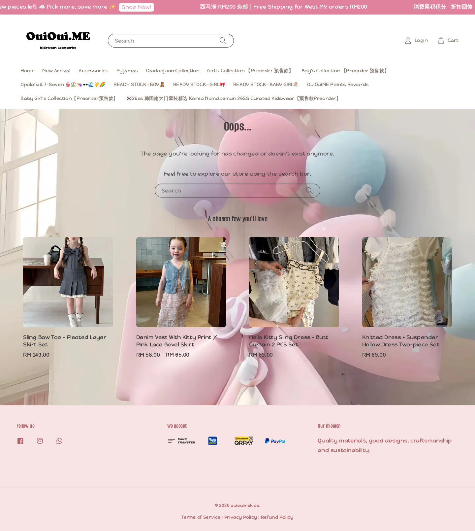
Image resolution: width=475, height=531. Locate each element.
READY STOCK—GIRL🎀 (199, 85)
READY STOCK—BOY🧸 (139, 85)
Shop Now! (139, 7)
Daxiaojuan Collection (173, 71)
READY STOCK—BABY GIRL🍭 (266, 85)
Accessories (94, 71)
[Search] (223, 40)
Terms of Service (200, 517)
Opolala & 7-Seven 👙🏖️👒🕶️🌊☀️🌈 (63, 85)
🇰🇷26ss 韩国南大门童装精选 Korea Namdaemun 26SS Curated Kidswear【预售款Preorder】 (233, 98)
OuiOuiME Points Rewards (338, 85)
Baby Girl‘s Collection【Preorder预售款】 (69, 98)
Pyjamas (127, 71)
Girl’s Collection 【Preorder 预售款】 (250, 71)
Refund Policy (277, 517)
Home (27, 71)
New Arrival (56, 71)
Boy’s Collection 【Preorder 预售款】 (345, 71)
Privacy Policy (240, 517)
